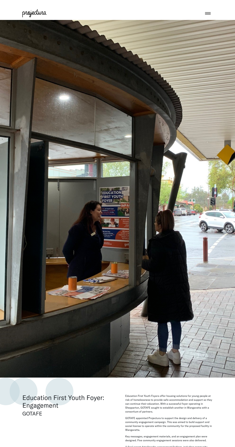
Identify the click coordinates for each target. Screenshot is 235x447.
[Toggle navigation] (208, 13)
